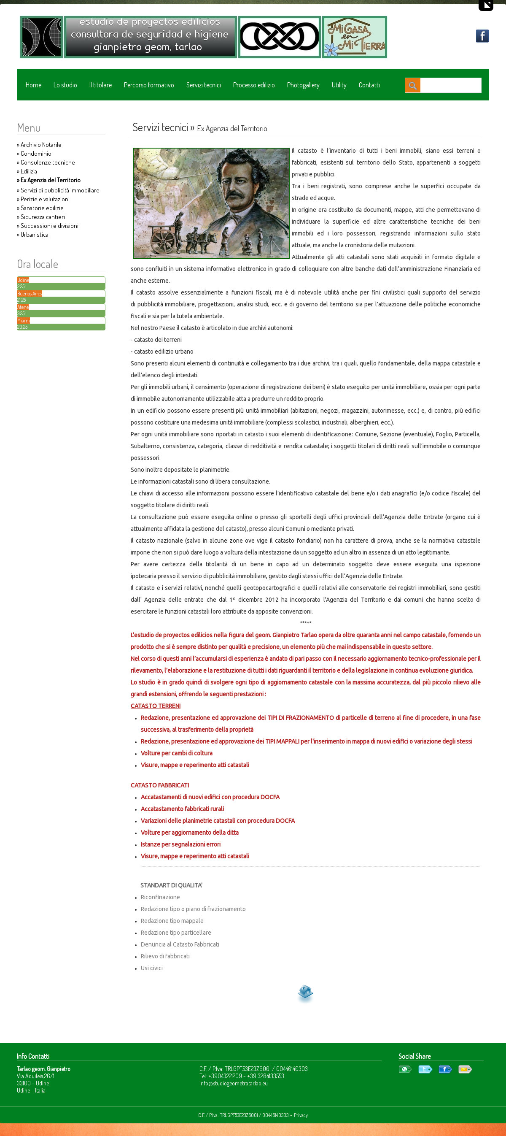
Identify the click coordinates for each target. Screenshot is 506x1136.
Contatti (369, 85)
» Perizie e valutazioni (43, 199)
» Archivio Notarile (39, 145)
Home (33, 85)
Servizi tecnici (203, 85)
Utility (339, 85)
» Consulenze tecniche (46, 162)
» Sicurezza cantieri (41, 217)
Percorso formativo (149, 85)
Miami (23, 320)
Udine (23, 280)
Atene (23, 307)
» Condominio (34, 153)
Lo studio (65, 85)
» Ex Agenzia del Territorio (49, 180)
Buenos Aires (29, 293)
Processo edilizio (254, 85)
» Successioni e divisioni (47, 226)
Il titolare (100, 85)
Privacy (301, 1115)
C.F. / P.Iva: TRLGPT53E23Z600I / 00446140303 (243, 1115)
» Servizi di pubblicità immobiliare (58, 190)
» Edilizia (27, 171)
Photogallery (303, 85)
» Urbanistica (32, 234)
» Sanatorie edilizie (40, 208)
